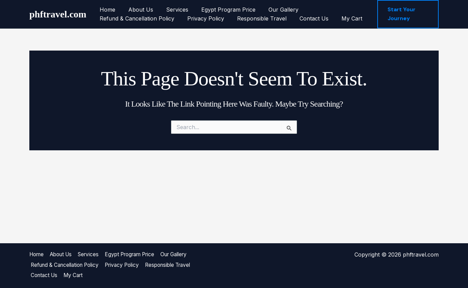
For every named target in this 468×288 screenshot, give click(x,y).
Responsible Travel (256, 18)
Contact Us (306, 18)
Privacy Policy (202, 18)
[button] (408, 14)
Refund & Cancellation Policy (136, 18)
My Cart (342, 18)
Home (106, 9)
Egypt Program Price (221, 9)
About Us (137, 9)
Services (172, 9)
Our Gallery (274, 9)
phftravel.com (57, 14)
